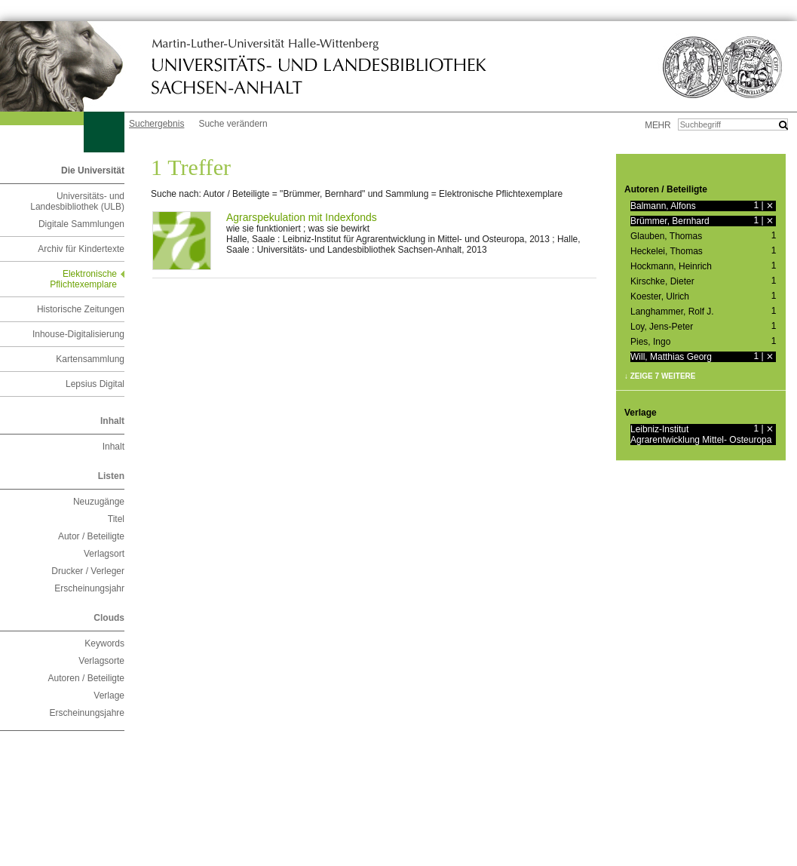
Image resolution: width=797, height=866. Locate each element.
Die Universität (92, 170)
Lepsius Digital (95, 384)
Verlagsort (104, 553)
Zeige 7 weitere (663, 376)
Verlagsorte (101, 661)
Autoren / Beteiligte (86, 678)
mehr (657, 125)
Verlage (108, 695)
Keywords (104, 643)
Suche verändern (232, 123)
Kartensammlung (90, 359)
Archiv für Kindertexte (81, 249)
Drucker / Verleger (87, 571)
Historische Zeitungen (80, 309)
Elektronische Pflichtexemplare (83, 279)
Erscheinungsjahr (89, 588)
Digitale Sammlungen (81, 224)
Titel (116, 519)
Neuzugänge (98, 501)
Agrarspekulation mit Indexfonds (301, 217)
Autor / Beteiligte (91, 536)
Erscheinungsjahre (87, 713)
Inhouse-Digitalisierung (78, 334)
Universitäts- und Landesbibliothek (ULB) (77, 201)
